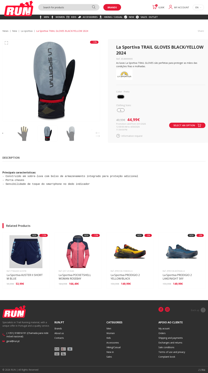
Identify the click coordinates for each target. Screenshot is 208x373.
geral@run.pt (13, 341)
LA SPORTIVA (26, 30)
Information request (129, 136)
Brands (112, 7)
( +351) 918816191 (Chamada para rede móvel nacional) (27, 334)
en (198, 7)
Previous (97, 132)
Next (97, 135)
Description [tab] (11, 157)
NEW (14, 30)
